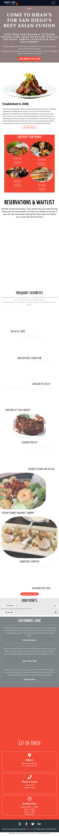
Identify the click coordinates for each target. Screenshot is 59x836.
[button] (30, 8)
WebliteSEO (29, 829)
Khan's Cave (12, 833)
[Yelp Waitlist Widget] (29, 273)
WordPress (32, 833)
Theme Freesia (25, 833)
